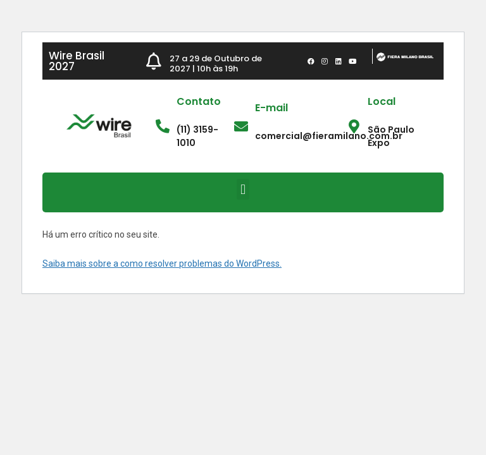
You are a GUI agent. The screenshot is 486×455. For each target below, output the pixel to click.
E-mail (271, 107)
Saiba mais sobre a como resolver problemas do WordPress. (162, 263)
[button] (243, 189)
